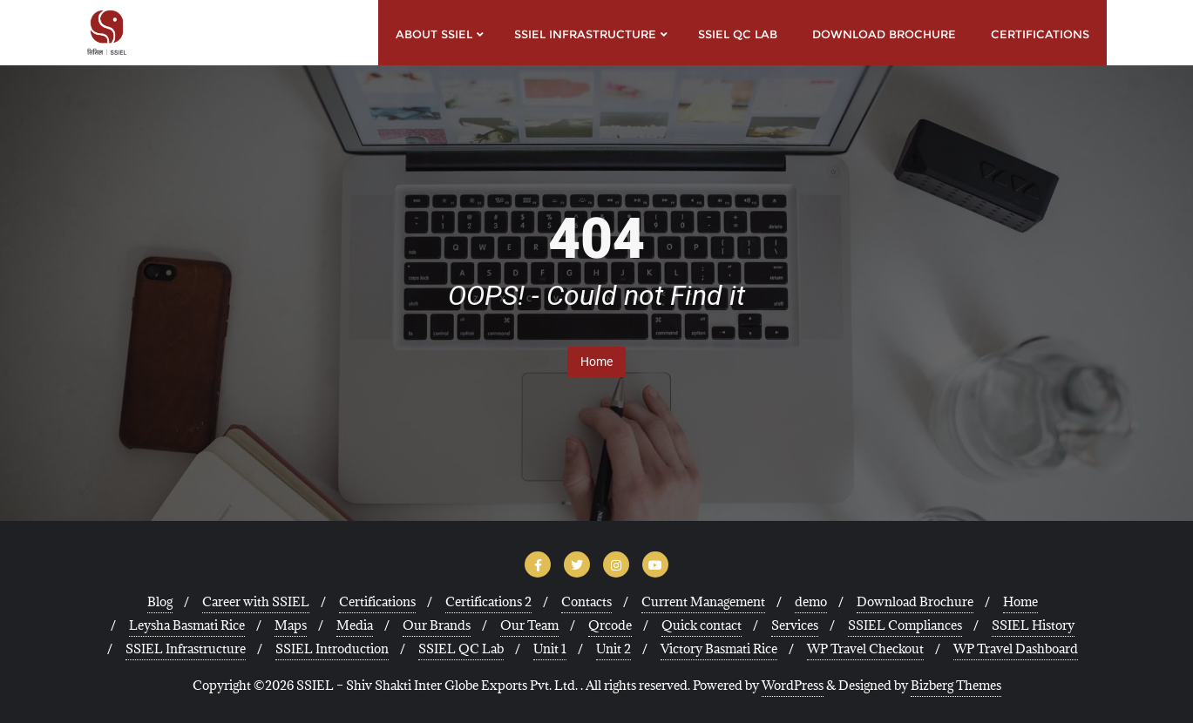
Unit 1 (549, 648)
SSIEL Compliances (905, 625)
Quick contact (701, 625)
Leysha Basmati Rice (187, 625)
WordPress (793, 685)
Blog (160, 601)
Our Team (529, 625)
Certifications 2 (488, 601)
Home (596, 361)
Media (354, 625)
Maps (291, 625)
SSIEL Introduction (332, 648)
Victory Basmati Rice (719, 648)
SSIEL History (1033, 625)
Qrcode (610, 625)
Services (794, 625)
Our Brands (437, 625)
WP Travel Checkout (865, 648)
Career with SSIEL (255, 601)
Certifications (377, 601)
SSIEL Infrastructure (185, 648)
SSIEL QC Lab (461, 648)
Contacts (586, 601)
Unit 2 (613, 648)
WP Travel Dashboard (1015, 648)
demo (811, 601)
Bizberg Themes (956, 685)
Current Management (703, 601)
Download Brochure (915, 601)
